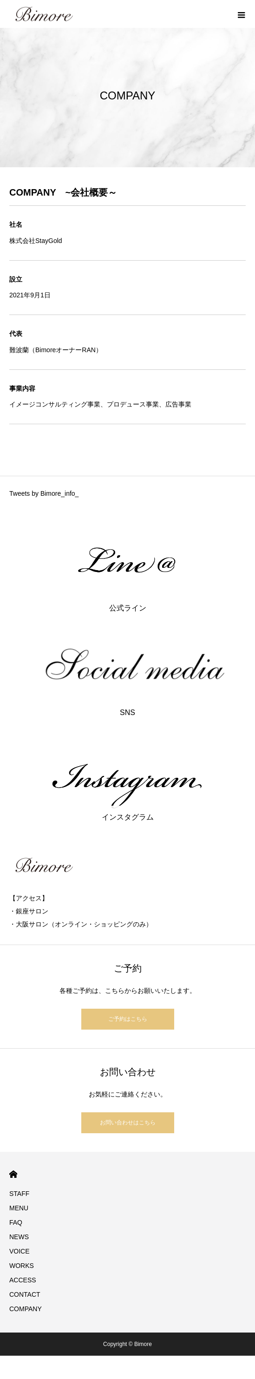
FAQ (15, 1222)
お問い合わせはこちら (128, 1122)
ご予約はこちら (127, 1019)
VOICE (19, 1251)
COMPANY (25, 1309)
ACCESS (22, 1280)
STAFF (19, 1193)
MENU (18, 1208)
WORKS (21, 1265)
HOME (13, 1174)
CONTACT (24, 1294)
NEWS (19, 1237)
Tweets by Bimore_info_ (43, 493)
